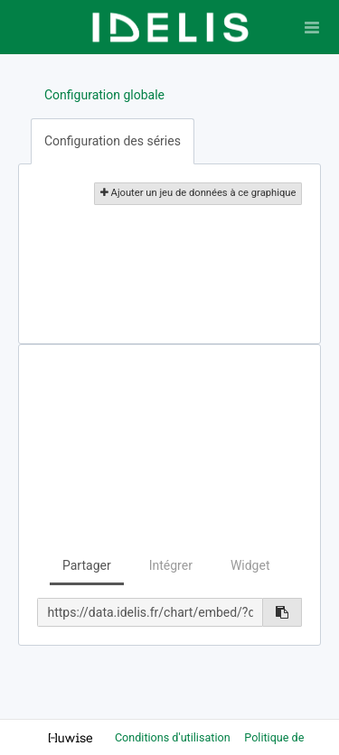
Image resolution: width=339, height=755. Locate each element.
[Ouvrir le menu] (312, 27)
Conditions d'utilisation (174, 737)
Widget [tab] (250, 565)
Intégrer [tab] (171, 565)
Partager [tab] (86, 565)
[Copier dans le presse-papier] (282, 612)
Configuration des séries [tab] (112, 141)
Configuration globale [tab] (104, 95)
